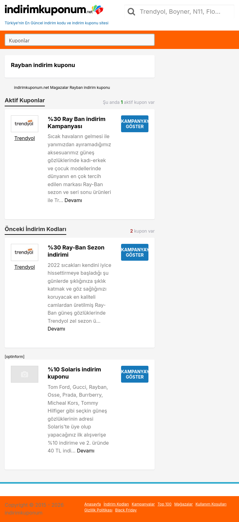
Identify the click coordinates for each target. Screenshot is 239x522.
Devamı (73, 200)
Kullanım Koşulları (211, 504)
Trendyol (24, 138)
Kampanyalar (143, 504)
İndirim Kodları (116, 504)
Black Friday (126, 510)
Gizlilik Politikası (98, 510)
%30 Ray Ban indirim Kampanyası (76, 122)
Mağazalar (183, 504)
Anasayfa (92, 504)
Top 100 (164, 504)
